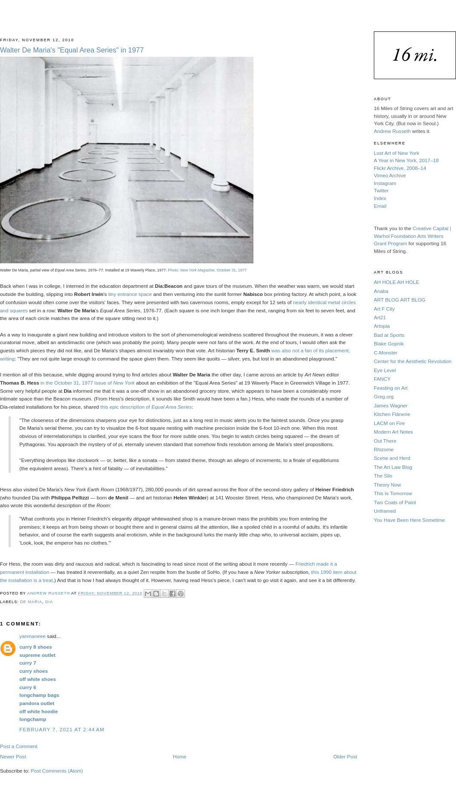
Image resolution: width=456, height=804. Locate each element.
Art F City (384, 308)
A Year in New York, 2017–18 (406, 160)
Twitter (381, 190)
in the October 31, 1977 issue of (87, 382)
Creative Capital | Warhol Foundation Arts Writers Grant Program (412, 235)
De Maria (31, 602)
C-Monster (385, 352)
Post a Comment (18, 746)
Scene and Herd (392, 458)
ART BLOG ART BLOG (399, 299)
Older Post (345, 756)
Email (380, 206)
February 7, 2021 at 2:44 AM (62, 729)
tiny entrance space (130, 294)
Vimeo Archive (390, 175)
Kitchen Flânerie (392, 414)
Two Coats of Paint (395, 502)
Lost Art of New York (396, 153)
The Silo (383, 475)
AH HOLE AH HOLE (396, 282)
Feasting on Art (391, 388)
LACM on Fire (389, 423)
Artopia (382, 326)
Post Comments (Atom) (57, 770)
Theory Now (387, 484)
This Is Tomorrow (393, 493)
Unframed (385, 511)
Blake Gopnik (389, 343)
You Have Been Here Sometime (409, 520)
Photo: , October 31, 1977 (207, 270)
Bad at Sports (389, 335)
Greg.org (384, 396)
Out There (385, 441)
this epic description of (146, 407)
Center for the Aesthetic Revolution (413, 361)
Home (179, 756)
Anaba (381, 291)
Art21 (380, 317)
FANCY (382, 379)
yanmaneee (32, 636)
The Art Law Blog (393, 467)
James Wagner (390, 405)
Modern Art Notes (393, 431)
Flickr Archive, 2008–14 (400, 168)
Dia (49, 602)
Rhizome (384, 449)
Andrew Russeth (392, 131)
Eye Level (385, 370)
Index (380, 198)
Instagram (385, 183)
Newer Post (13, 756)
